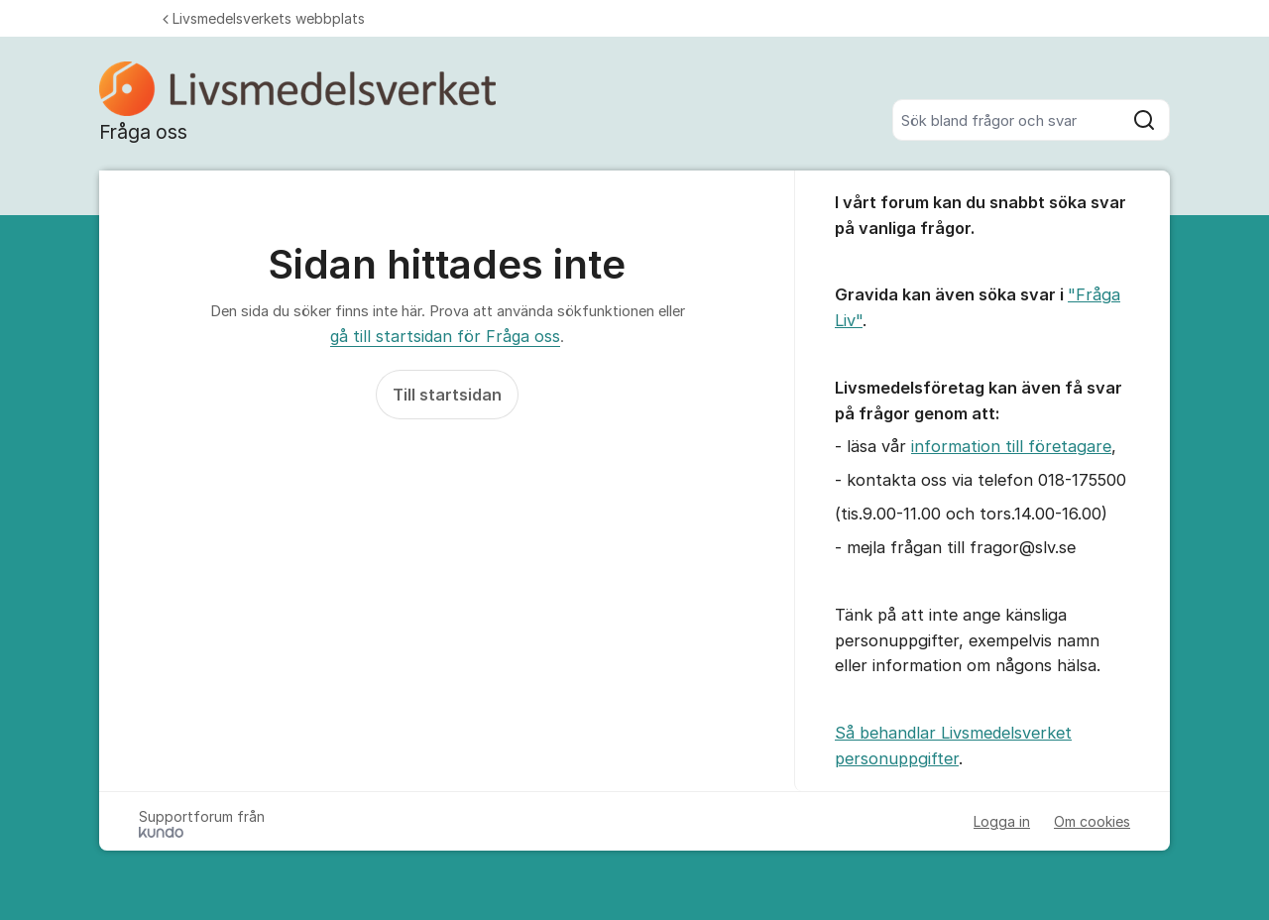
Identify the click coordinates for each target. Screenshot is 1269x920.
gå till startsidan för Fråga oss (445, 336)
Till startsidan (447, 394)
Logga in (1002, 821)
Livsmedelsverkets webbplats (264, 18)
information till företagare (1011, 446)
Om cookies (1092, 821)
